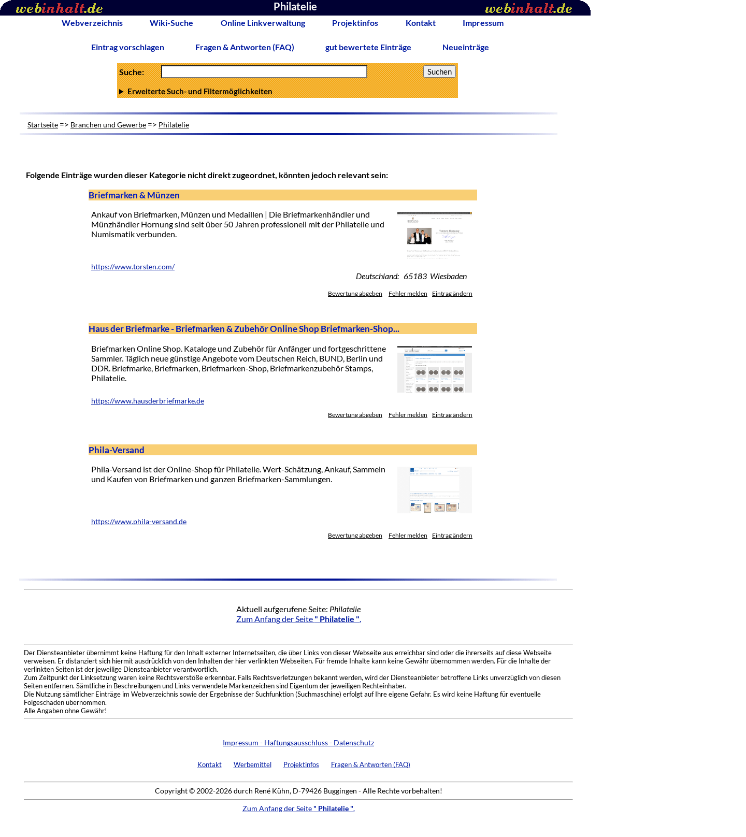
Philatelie (174, 124)
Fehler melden (408, 293)
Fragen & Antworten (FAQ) (244, 47)
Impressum (483, 22)
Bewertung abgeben (355, 293)
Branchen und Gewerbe (108, 124)
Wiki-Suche (171, 22)
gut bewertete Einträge (368, 47)
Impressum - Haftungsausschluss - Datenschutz (298, 742)
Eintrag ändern (452, 293)
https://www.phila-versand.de (139, 521)
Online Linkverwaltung (263, 22)
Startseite (42, 124)
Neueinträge (465, 47)
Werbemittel (252, 764)
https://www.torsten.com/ (133, 267)
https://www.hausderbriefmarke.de (147, 401)
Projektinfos (355, 22)
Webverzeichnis (92, 22)
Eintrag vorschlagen (127, 47)
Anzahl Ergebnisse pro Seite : (287, 91)
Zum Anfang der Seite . (298, 619)
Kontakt (421, 22)
